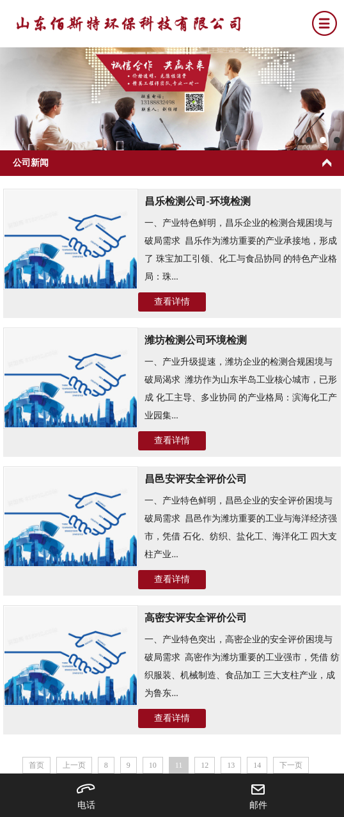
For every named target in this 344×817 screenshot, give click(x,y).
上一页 (74, 765)
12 (204, 765)
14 (257, 765)
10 (153, 765)
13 (231, 765)
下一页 (290, 765)
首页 (36, 765)
